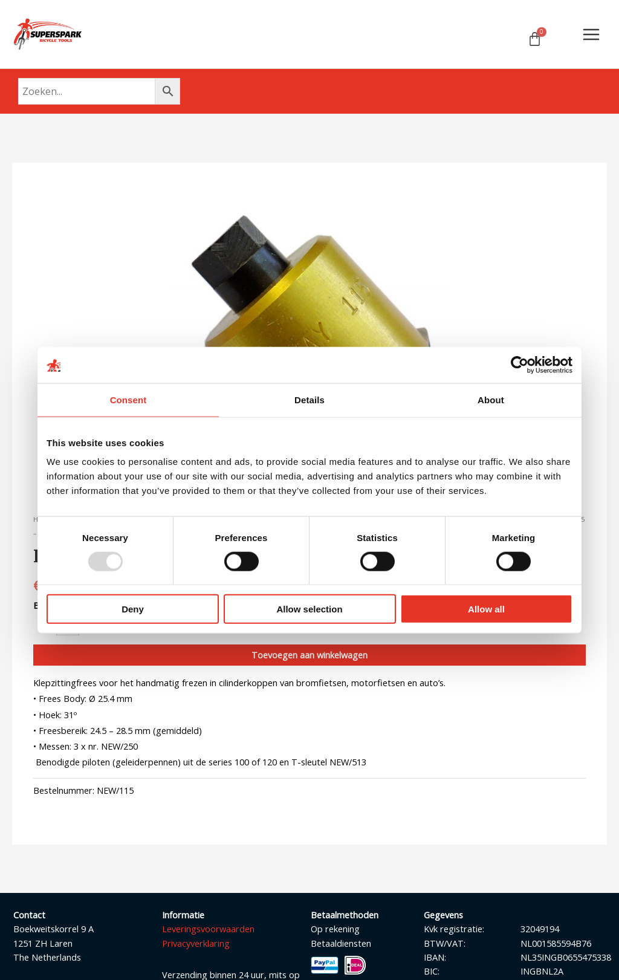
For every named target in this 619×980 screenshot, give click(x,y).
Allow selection (309, 609)
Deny (133, 609)
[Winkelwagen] (534, 39)
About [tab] (491, 399)
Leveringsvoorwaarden (208, 930)
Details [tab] (309, 399)
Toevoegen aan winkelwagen (309, 655)
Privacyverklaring (196, 944)
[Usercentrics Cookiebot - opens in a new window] (519, 364)
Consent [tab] (128, 399)
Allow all (486, 609)
